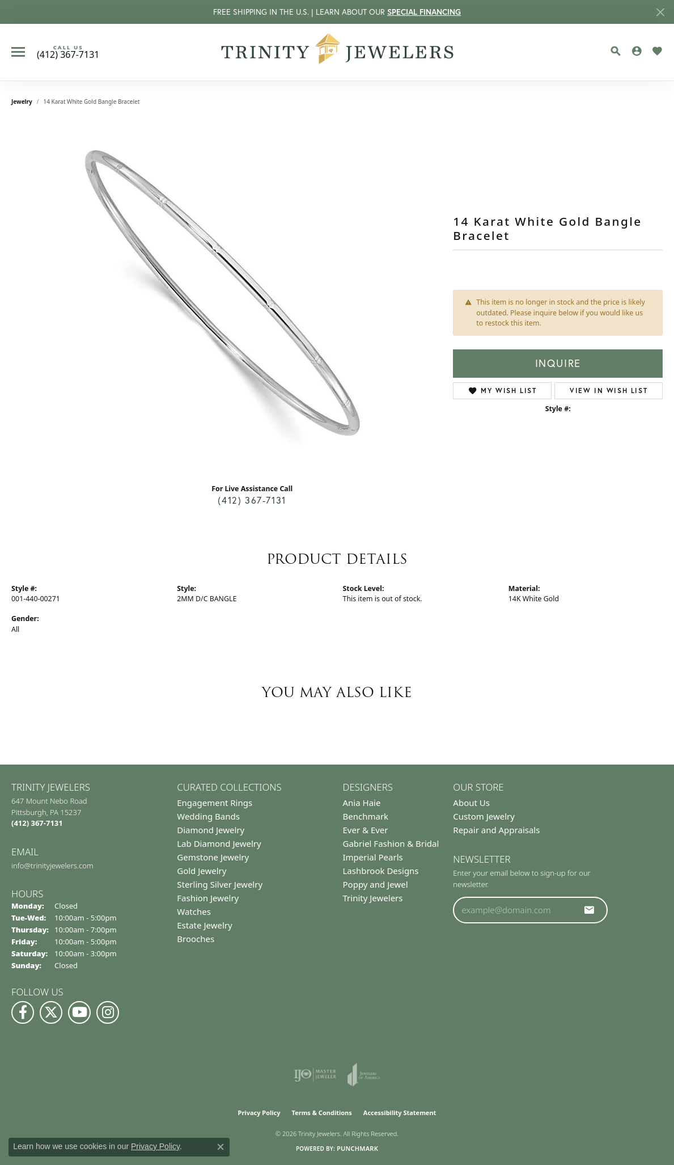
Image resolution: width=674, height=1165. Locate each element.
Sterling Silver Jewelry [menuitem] (219, 884)
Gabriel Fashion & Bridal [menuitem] (391, 843)
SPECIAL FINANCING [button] (424, 12)
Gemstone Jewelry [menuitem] (213, 857)
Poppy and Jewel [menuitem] (375, 884)
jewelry (21, 101)
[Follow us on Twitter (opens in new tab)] (51, 1012)
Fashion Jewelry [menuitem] (208, 898)
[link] (68, 52)
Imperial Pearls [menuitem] (373, 857)
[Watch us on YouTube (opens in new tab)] (79, 1012)
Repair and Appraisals (496, 829)
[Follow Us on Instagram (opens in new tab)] (107, 1012)
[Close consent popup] (220, 1146)
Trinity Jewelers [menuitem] (373, 898)
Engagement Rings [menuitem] (214, 802)
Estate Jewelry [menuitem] (204, 925)
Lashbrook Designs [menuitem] (381, 870)
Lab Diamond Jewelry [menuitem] (219, 843)
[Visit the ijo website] (315, 1075)
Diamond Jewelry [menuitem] (210, 829)
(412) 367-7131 (252, 500)
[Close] (660, 12)
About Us (471, 802)
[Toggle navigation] (18, 51)
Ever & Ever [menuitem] (365, 829)
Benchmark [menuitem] (366, 816)
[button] (615, 51)
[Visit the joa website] (363, 1075)
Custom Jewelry (484, 816)
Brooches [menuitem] (195, 938)
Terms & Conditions (322, 1112)
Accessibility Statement (399, 1112)
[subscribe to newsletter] (589, 910)
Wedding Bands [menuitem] (208, 816)
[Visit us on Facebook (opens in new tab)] (22, 1012)
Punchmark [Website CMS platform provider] (357, 1148)
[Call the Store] (37, 823)
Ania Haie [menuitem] (362, 802)
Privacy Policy (259, 1112)
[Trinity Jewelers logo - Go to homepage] (337, 52)
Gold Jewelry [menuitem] (201, 870)
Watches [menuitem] (194, 911)
